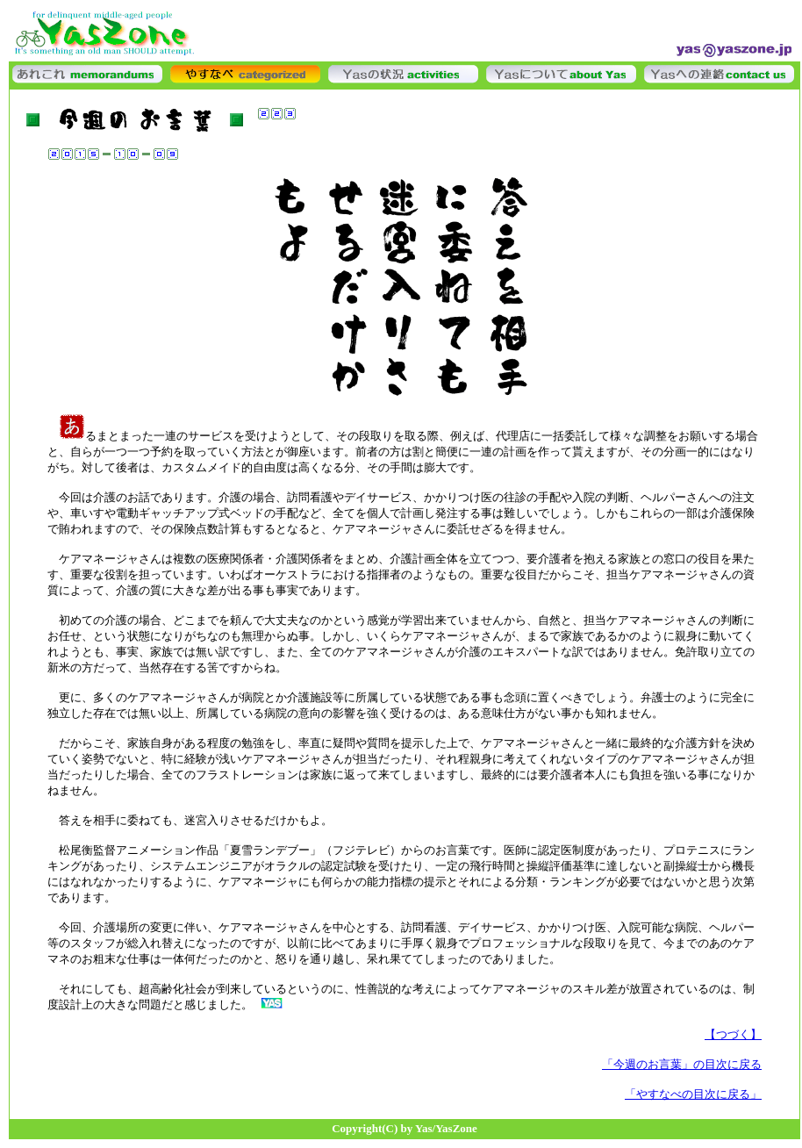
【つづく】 (733, 1034)
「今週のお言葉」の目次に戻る (682, 1064)
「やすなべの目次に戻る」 (693, 1094)
